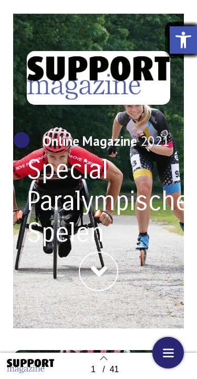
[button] (98, 271)
